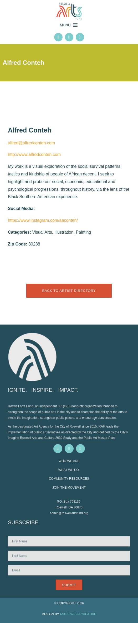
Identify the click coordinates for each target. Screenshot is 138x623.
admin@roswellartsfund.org (69, 513)
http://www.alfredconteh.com (34, 154)
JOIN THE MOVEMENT (69, 487)
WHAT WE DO (69, 470)
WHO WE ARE (69, 461)
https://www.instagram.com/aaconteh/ (43, 220)
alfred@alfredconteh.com (31, 143)
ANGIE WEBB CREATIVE (78, 614)
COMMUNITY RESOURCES (69, 478)
